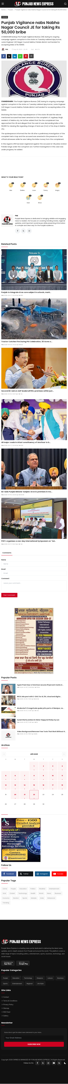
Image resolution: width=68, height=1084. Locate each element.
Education (23, 889)
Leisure (50, 978)
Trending (6, 903)
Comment (5, 579)
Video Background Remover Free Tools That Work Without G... (41, 732)
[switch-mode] (65, 1063)
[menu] (2, 3)
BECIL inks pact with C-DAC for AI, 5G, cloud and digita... (39, 697)
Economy (6, 898)
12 (6, 785)
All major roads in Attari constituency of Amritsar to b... (26, 442)
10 (53, 776)
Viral (4, 894)
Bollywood (51, 898)
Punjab (10, 10)
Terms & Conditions (9, 1001)
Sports (25, 898)
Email (3, 569)
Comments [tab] (6, 553)
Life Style (40, 984)
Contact (5, 997)
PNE (16, 216)
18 (62, 785)
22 (34, 795)
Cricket (12, 894)
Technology (22, 894)
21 (24, 795)
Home (3, 10)
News (49, 894)
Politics (32, 889)
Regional (30, 984)
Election (16, 898)
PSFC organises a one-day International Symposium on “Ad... (28, 541)
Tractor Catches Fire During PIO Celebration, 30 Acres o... (26, 342)
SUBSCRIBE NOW (34, 1044)
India (42, 898)
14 (24, 785)
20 (15, 795)
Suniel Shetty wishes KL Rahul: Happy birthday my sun (38, 720)
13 (15, 785)
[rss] (59, 1063)
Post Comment (9, 595)
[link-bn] (34, 641)
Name (3, 560)
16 (43, 785)
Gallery (4, 1016)
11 (62, 776)
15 (34, 785)
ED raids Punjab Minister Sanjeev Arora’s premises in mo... (26, 492)
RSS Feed (5, 1012)
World (41, 894)
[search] (65, 3)
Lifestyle (33, 898)
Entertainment (54, 889)
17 (53, 785)
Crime (5, 889)
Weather (42, 889)
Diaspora (40, 978)
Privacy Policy (7, 1005)
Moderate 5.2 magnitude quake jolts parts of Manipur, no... (40, 708)
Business (58, 894)
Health (33, 894)
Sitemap (5, 1008)
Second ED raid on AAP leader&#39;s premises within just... (27, 391)
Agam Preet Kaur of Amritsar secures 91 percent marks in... (40, 685)
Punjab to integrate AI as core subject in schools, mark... (26, 292)
